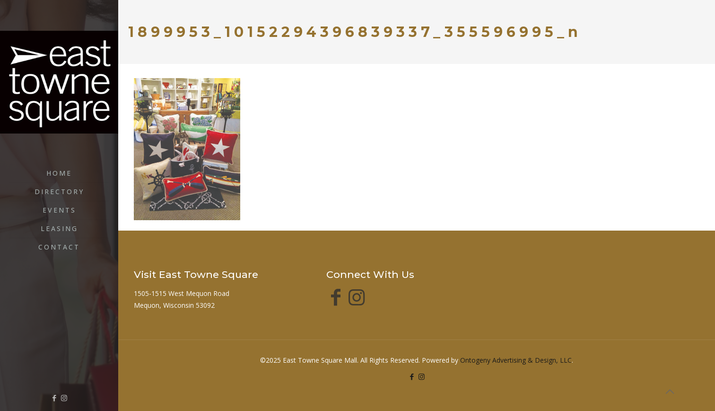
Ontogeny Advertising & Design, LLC (516, 360)
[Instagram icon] (64, 397)
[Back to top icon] (670, 392)
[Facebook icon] (54, 397)
